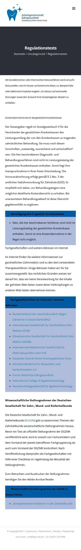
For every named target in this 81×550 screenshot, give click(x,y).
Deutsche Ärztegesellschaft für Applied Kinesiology (42, 386)
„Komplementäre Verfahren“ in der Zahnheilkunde (42, 503)
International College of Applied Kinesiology (38, 380)
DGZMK (30, 420)
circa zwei (20, 536)
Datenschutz (45, 531)
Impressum (31, 531)
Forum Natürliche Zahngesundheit (32, 375)
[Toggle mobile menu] (74, 8)
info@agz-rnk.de (35, 536)
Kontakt (57, 531)
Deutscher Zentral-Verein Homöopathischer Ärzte (41, 358)
